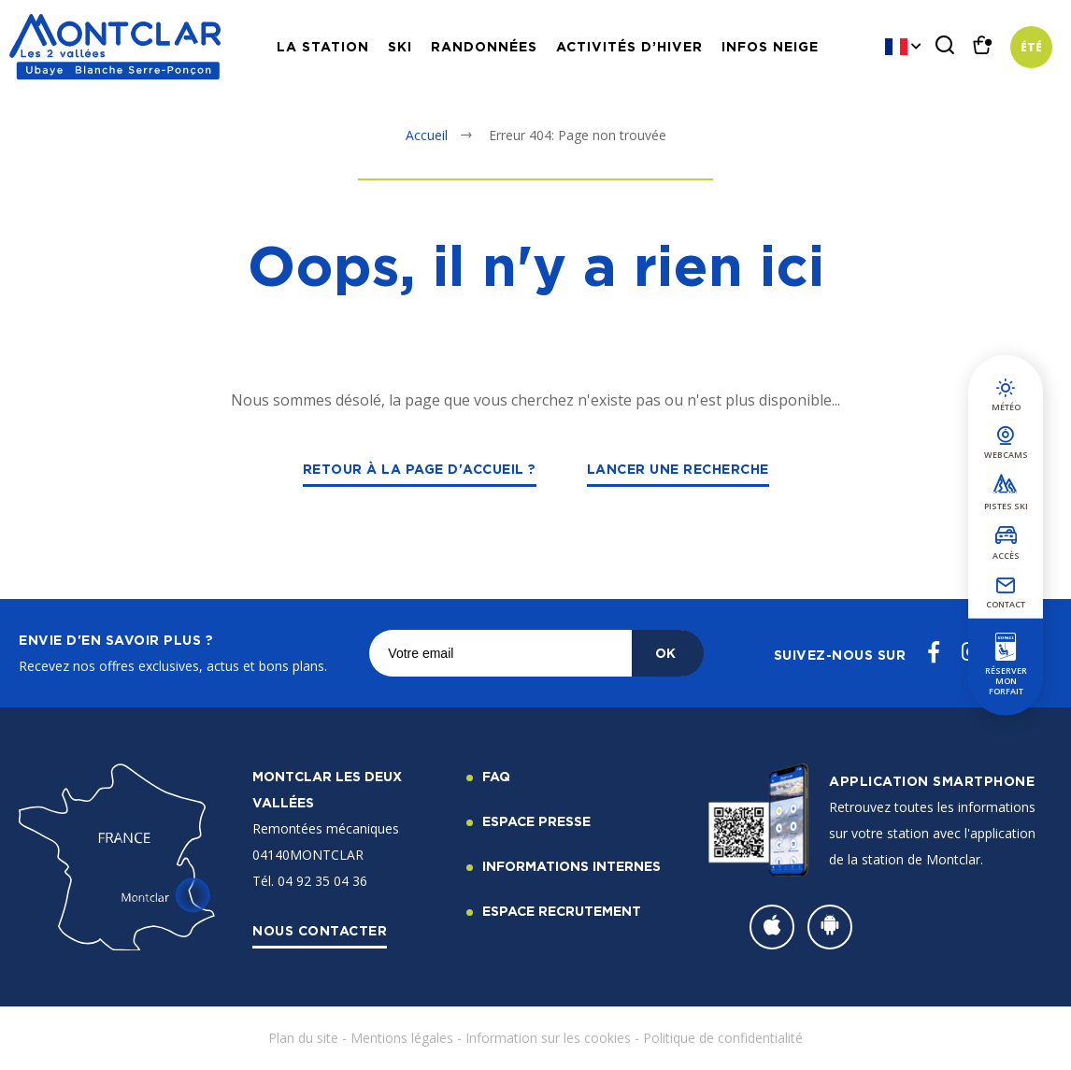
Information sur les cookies (548, 1038)
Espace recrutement (561, 911)
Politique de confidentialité (723, 1038)
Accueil (427, 135)
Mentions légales (401, 1038)
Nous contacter (319, 930)
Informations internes (571, 866)
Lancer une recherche (678, 469)
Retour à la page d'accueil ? (419, 469)
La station (323, 46)
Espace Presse (536, 821)
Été (1031, 47)
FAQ (496, 776)
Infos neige (770, 46)
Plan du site (303, 1038)
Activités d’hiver (629, 46)
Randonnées (484, 46)
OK (665, 653)
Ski (400, 46)
